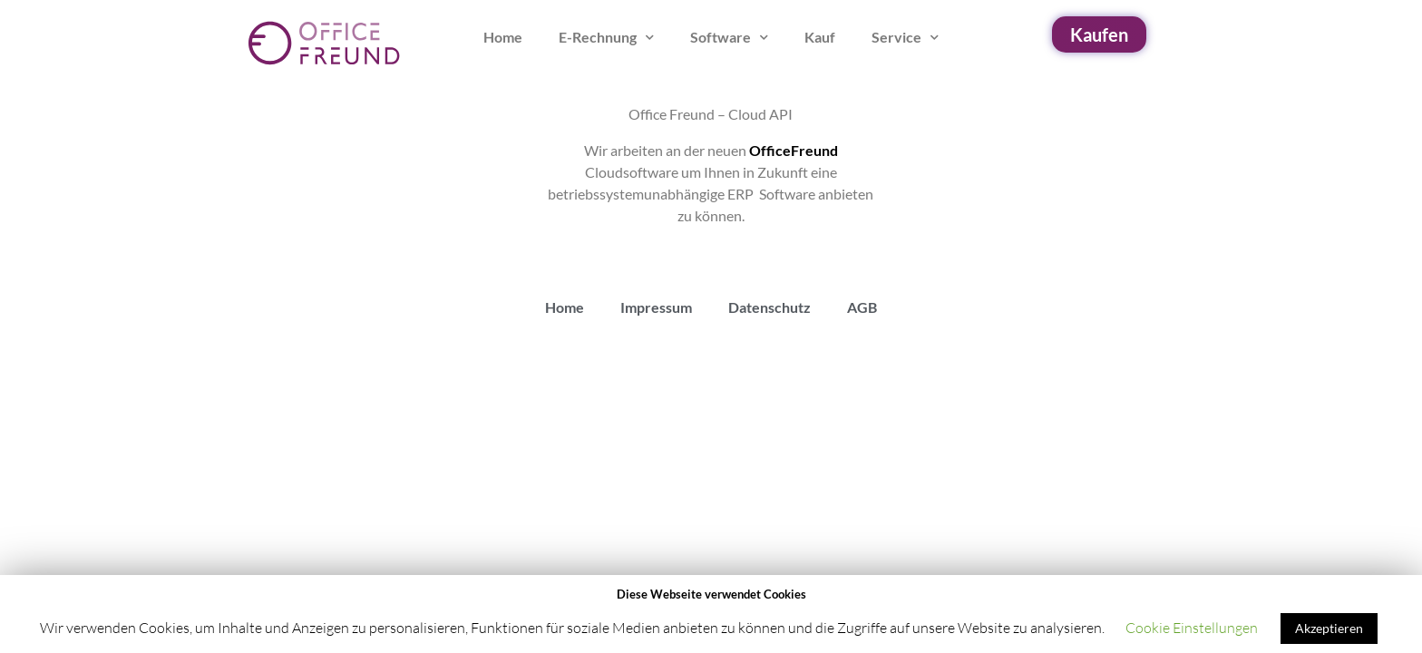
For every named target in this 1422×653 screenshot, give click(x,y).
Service (905, 37)
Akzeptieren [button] (1329, 628)
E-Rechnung (606, 37)
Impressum (656, 307)
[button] (1099, 34)
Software (729, 37)
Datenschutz (769, 307)
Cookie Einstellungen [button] (1191, 628)
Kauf (819, 36)
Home (502, 36)
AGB (862, 307)
